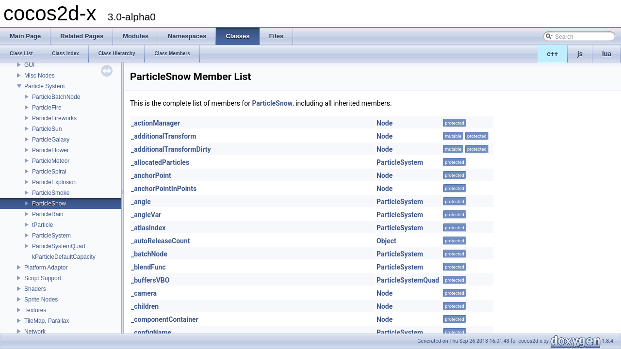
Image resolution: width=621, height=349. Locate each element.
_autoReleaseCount (160, 241)
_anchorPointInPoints (163, 188)
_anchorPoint (151, 175)
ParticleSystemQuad (58, 246)
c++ (552, 54)
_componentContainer (164, 319)
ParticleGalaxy (50, 139)
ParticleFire (47, 107)
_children (145, 306)
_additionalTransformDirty (171, 149)
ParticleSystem (51, 235)
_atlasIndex (148, 228)
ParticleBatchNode (56, 97)
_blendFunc (148, 267)
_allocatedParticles (160, 162)
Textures (35, 310)
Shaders (35, 289)
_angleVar (146, 215)
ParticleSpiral (49, 171)
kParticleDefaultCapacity (64, 257)
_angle (141, 202)
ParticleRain (48, 214)
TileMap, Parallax (46, 320)
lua (606, 54)
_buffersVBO (150, 280)
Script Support (42, 278)
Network (35, 331)
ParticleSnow (49, 203)
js (580, 54)
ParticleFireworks (54, 118)
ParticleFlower (50, 150)
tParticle (42, 225)
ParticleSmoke (50, 193)
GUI (29, 65)
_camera (144, 293)
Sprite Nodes (41, 299)
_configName (151, 332)
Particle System (44, 86)
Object (386, 241)
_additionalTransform (163, 136)
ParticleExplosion (54, 182)
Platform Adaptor (45, 267)
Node (384, 123)
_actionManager (155, 123)
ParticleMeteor (50, 161)
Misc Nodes (39, 75)
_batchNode (149, 254)
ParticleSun (47, 129)
